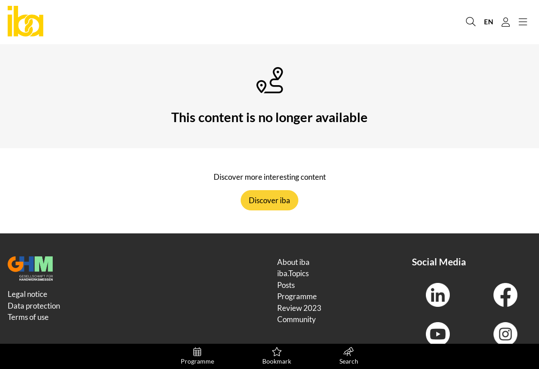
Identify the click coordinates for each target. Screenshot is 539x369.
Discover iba (269, 200)
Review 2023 (299, 308)
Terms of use (28, 317)
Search (348, 356)
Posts (286, 285)
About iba (293, 262)
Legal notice (27, 294)
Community (296, 319)
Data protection (34, 305)
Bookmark (276, 356)
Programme (197, 356)
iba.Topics (293, 273)
